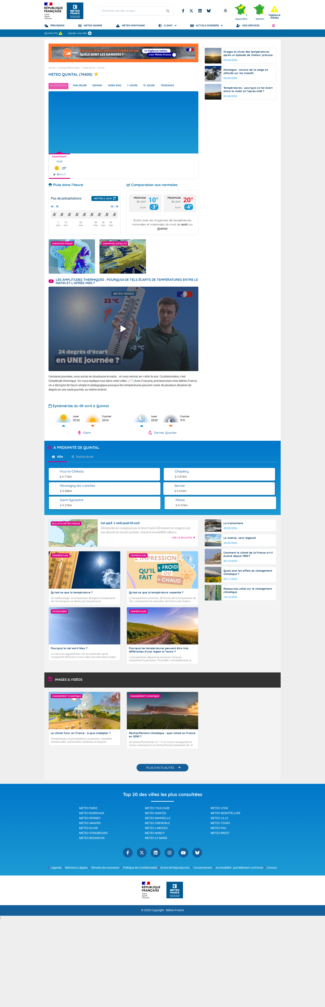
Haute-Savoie (89, 68)
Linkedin (200, 11)
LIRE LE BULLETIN (183, 523)
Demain (102, 86)
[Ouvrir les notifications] (226, 11)
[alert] (274, 12)
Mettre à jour (103, 198)
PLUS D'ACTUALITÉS (160, 787)
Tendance (180, 86)
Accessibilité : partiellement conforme (239, 887)
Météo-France (175, 930)
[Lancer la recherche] (167, 11)
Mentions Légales (76, 887)
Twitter (191, 11)
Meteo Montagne (133, 25)
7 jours (141, 86)
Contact (272, 887)
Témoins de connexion (105, 887)
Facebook (183, 11)
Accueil (52, 68)
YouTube (183, 872)
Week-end (121, 86)
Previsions (57, 25)
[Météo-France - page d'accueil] (174, 909)
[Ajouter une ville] (90, 33)
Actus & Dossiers (207, 25)
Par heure (83, 86)
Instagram (169, 872)
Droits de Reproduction (175, 887)
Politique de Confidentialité (140, 887)
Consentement (202, 887)
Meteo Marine (93, 25)
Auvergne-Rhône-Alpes (69, 68)
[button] (273, 25)
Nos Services (251, 25)
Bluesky (209, 11)
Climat (168, 25)
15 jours (160, 86)
